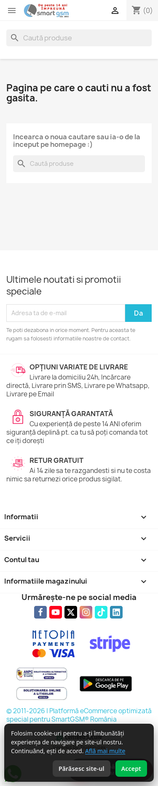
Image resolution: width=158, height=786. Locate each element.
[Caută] (79, 37)
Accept (131, 769)
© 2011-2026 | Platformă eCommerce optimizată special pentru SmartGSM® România (79, 715)
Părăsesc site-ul (81, 769)
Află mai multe (105, 751)
